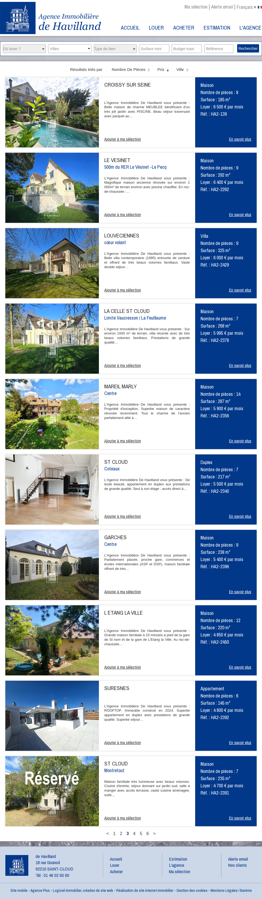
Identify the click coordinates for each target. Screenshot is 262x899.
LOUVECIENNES (121, 235)
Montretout (114, 770)
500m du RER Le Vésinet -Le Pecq (135, 167)
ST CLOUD (116, 462)
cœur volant (115, 242)
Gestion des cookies (191, 890)
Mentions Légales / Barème (231, 890)
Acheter (183, 27)
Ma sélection (195, 6)
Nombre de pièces (131, 69)
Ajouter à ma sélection (122, 139)
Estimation (217, 27)
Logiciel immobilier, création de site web (83, 890)
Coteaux (112, 468)
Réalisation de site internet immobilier (144, 890)
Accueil (130, 27)
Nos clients (237, 865)
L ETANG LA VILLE (123, 612)
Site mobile (19, 890)
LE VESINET (117, 160)
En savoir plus (240, 139)
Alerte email (222, 6)
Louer (156, 27)
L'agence (250, 27)
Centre (110, 393)
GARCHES (115, 537)
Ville (182, 69)
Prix (163, 69)
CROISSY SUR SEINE (127, 84)
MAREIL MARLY (120, 386)
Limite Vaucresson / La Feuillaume (135, 318)
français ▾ (249, 7)
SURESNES (116, 688)
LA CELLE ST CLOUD (127, 311)
